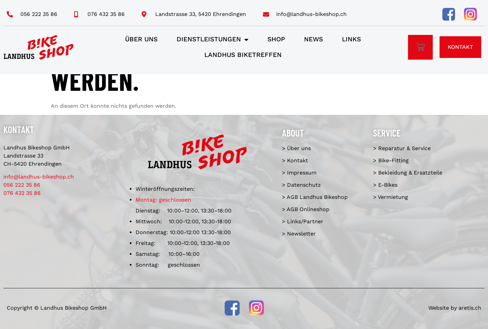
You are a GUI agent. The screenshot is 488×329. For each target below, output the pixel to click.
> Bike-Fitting (391, 160)
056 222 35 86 (21, 185)
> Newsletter (299, 233)
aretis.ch (470, 308)
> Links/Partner (302, 221)
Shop (276, 39)
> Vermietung (390, 197)
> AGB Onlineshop (305, 209)
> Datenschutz (301, 185)
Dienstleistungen (212, 39)
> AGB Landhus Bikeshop (315, 197)
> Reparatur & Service (402, 148)
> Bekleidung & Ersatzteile (407, 172)
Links (351, 39)
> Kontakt (295, 160)
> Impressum (299, 172)
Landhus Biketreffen (243, 55)
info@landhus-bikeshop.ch (38, 176)
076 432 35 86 (22, 193)
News (313, 39)
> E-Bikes (385, 185)
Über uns (141, 39)
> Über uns (296, 148)
